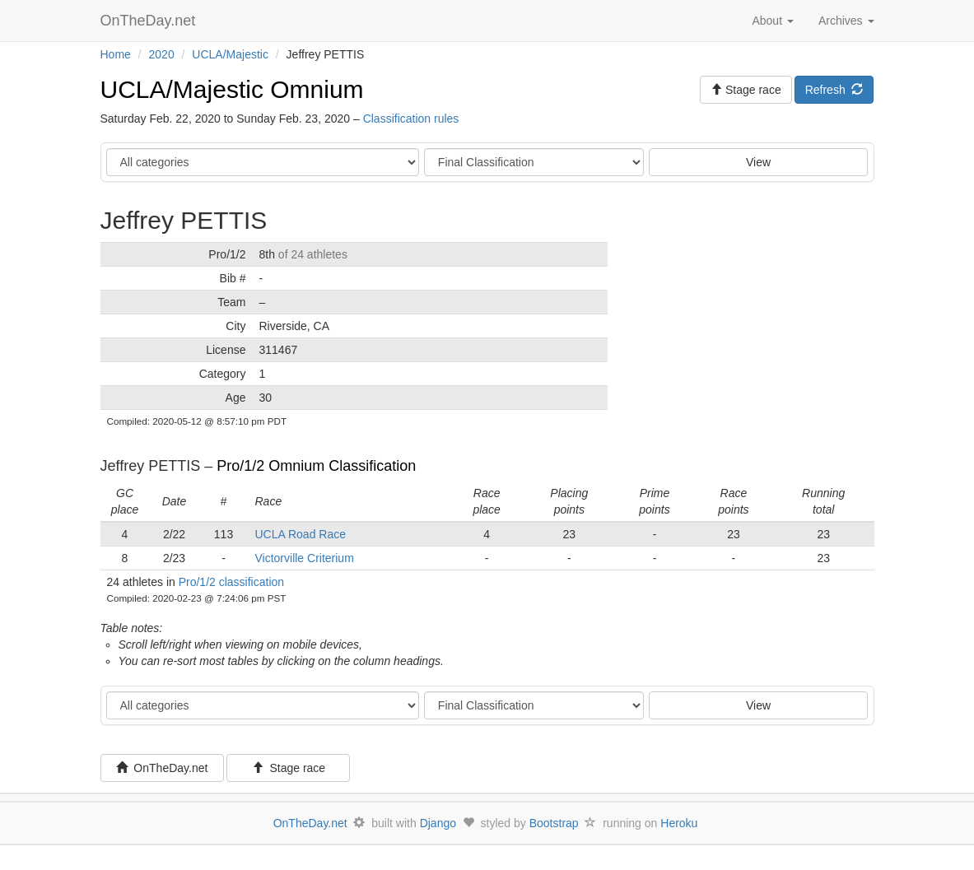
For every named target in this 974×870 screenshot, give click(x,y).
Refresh (834, 89)
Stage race (289, 768)
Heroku (678, 823)
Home (115, 54)
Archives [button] (846, 20)
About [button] (772, 20)
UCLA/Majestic (230, 54)
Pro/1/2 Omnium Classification (316, 466)
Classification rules (411, 118)
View (758, 162)
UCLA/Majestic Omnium (232, 89)
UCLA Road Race (301, 534)
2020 (162, 54)
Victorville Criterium (304, 558)
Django (438, 823)
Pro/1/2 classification (231, 582)
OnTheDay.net (150, 20)
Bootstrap (554, 823)
